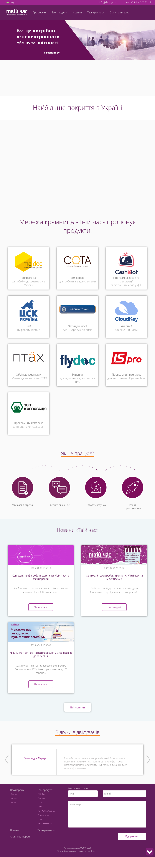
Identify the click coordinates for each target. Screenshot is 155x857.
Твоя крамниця (95, 12)
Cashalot (41, 798)
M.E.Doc (41, 794)
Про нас (14, 794)
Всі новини (77, 707)
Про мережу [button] (39, 12)
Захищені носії (44, 815)
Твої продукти (45, 790)
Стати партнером (119, 12)
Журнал (14, 798)
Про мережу (17, 790)
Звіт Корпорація (44, 823)
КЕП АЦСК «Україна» (46, 811)
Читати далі (41, 607)
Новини (77, 12)
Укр (12, 2)
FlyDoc (40, 806)
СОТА (40, 802)
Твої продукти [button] (59, 12)
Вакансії (14, 802)
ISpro (40, 819)
